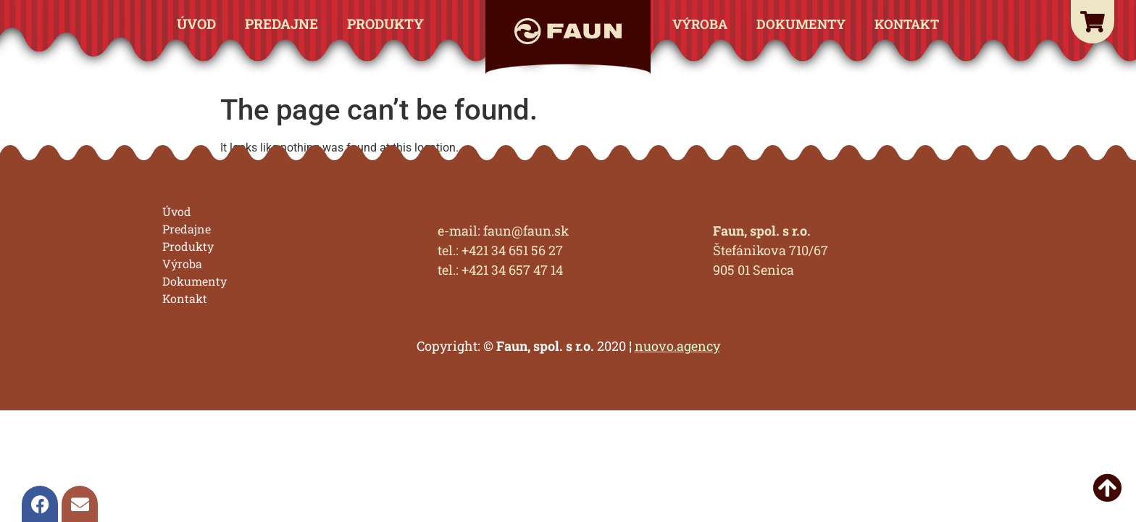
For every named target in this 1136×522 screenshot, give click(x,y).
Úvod (196, 23)
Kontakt (906, 24)
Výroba (699, 24)
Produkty (385, 23)
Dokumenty (800, 24)
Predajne (281, 23)
